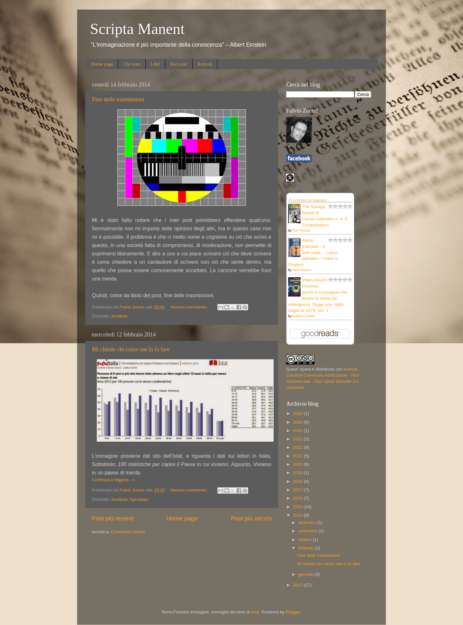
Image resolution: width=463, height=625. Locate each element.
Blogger (293, 612)
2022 (298, 447)
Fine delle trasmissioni (118, 99)
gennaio (306, 574)
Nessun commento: (189, 307)
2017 (298, 489)
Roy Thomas (301, 230)
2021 (298, 456)
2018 (298, 481)
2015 (298, 506)
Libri (155, 64)
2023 (298, 439)
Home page (102, 64)
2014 (298, 515)
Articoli (205, 64)
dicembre (307, 522)
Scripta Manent (137, 28)
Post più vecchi (251, 518)
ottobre (305, 539)
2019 (298, 472)
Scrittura (119, 316)
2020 (298, 464)
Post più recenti (112, 518)
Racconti (178, 64)
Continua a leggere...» (113, 479)
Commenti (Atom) (128, 531)
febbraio (306, 548)
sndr (255, 612)
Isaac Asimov (301, 270)
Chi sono (132, 64)
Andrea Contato (303, 316)
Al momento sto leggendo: (307, 200)
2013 (298, 585)
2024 (298, 430)
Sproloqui (139, 499)
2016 (298, 498)
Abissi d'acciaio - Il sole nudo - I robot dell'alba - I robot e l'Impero (313, 252)
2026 (298, 413)
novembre (308, 530)
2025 (298, 422)
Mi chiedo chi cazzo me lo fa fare (130, 349)
